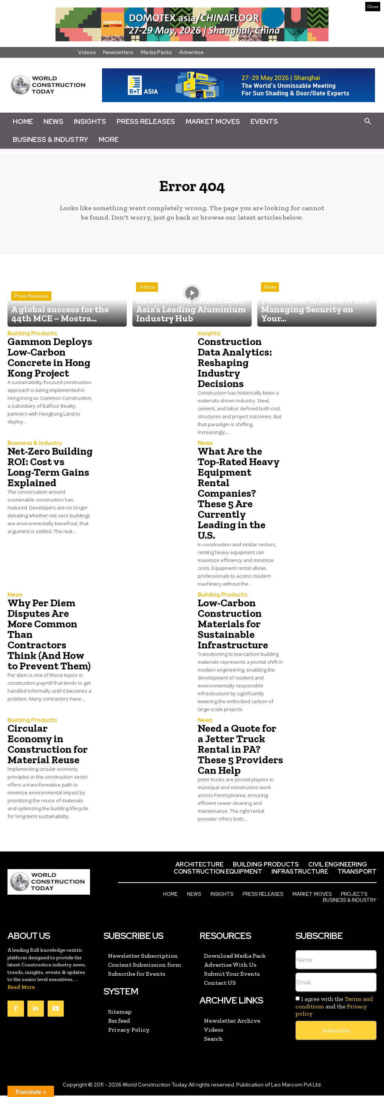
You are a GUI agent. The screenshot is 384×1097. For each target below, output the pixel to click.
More (108, 139)
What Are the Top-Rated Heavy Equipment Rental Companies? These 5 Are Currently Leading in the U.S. (239, 496)
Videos (87, 52)
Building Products (30, 337)
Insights (90, 121)
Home (23, 121)
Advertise (191, 52)
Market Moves (213, 121)
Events (264, 121)
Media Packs (156, 52)
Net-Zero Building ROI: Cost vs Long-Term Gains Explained (50, 470)
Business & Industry (50, 139)
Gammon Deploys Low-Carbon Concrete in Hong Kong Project (50, 361)
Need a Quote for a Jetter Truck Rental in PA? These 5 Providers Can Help (240, 752)
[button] (367, 121)
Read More (21, 989)
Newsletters (118, 52)
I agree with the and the (334, 1008)
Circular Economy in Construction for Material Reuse (48, 747)
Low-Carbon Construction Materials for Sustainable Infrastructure (233, 627)
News (53, 121)
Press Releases (146, 121)
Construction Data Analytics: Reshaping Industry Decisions (235, 366)
